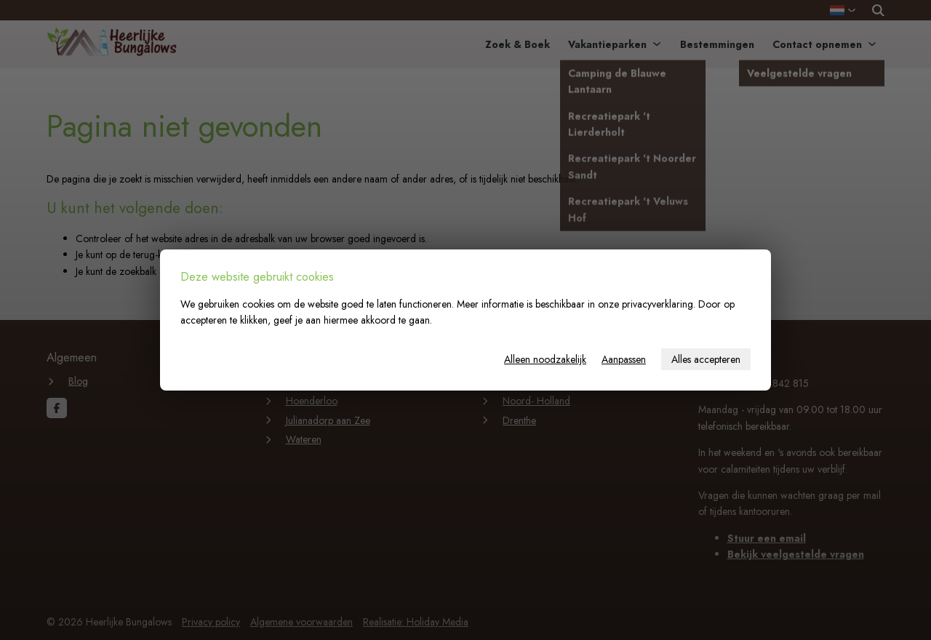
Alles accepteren (705, 359)
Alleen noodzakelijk (545, 359)
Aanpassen (624, 359)
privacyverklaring (657, 304)
